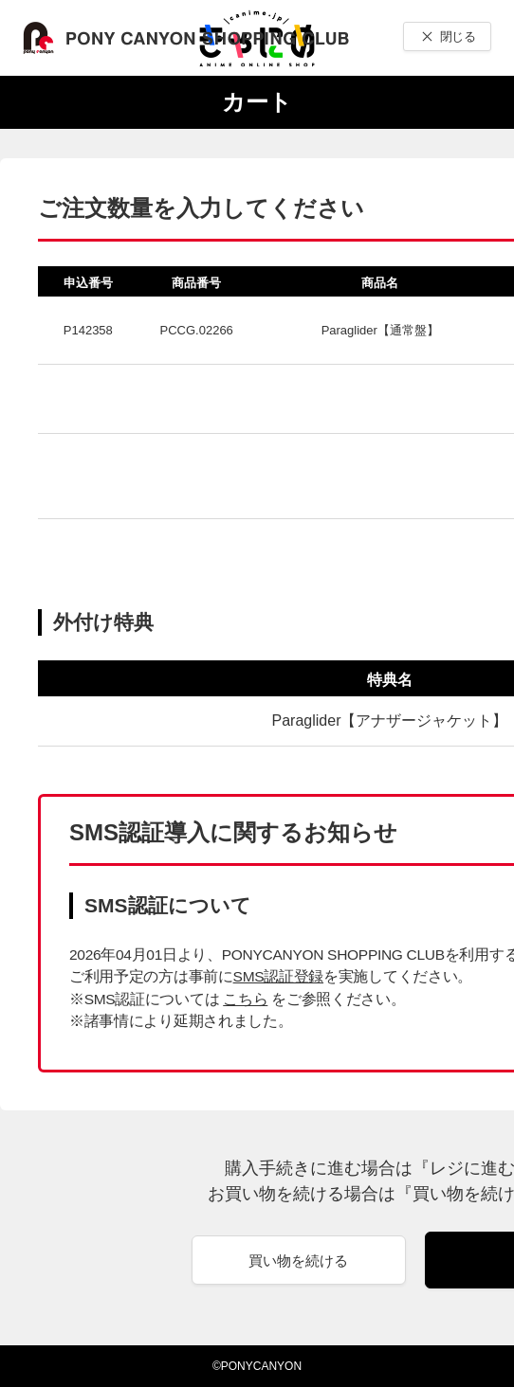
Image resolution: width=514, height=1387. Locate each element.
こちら (245, 999)
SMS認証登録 (278, 976)
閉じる (457, 36)
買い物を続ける (298, 1260)
